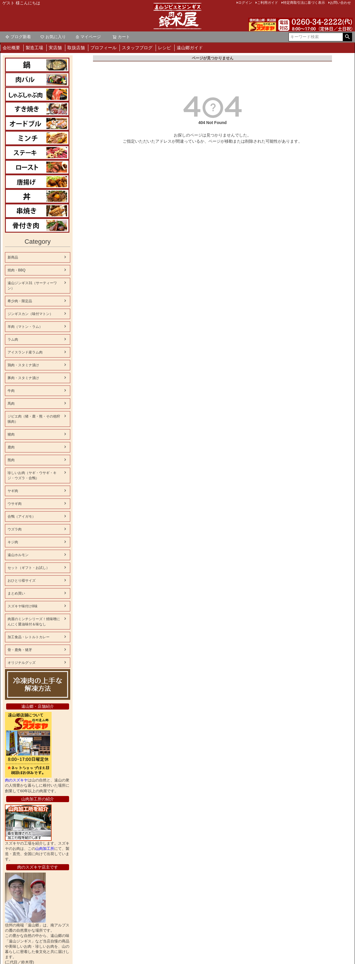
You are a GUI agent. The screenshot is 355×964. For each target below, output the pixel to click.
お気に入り (53, 36)
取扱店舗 (76, 47)
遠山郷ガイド (190, 47)
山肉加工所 (18, 848)
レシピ (164, 47)
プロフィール (103, 47)
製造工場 (34, 47)
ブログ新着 (18, 36)
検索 (347, 37)
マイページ (88, 36)
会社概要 (11, 47)
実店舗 (55, 47)
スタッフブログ (137, 47)
